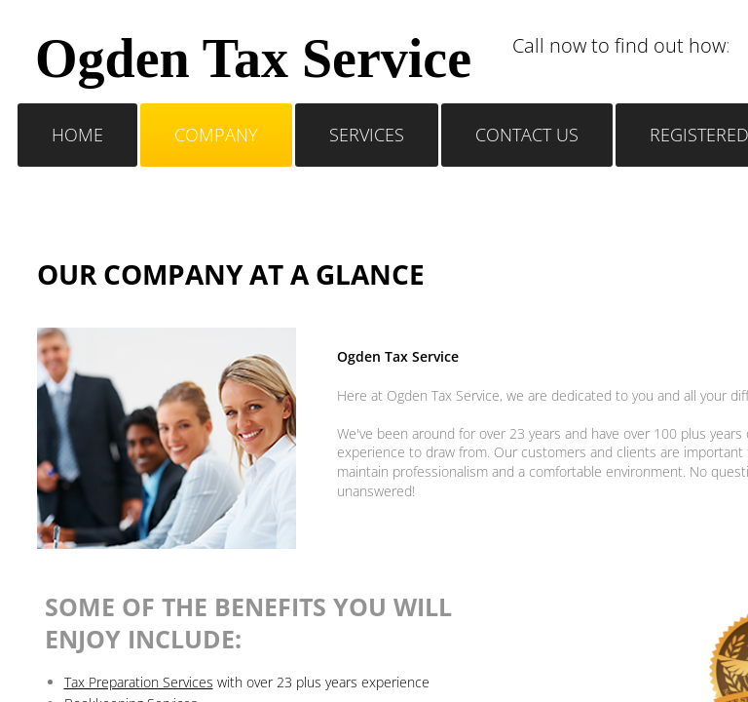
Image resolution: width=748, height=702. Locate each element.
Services (366, 134)
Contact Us (527, 134)
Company (216, 134)
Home (77, 134)
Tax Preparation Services (138, 682)
